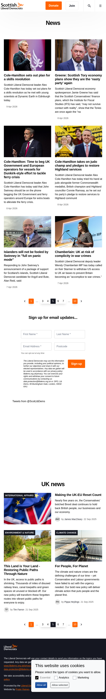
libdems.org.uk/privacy (33, 374)
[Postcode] (69, 346)
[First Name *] (36, 334)
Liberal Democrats (30, 685)
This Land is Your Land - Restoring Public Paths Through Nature (22, 570)
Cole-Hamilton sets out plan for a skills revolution (27, 77)
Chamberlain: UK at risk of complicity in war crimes (74, 254)
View (53, 508)
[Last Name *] (69, 334)
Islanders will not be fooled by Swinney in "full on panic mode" (26, 255)
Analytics (64, 677)
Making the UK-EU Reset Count (78, 495)
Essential (45, 677)
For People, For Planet (71, 566)
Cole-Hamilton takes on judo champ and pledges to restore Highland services (77, 165)
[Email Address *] (36, 346)
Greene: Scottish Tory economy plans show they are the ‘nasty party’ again (78, 79)
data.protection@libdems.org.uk (37, 381)
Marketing (83, 677)
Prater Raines (22, 689)
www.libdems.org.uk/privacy (18, 665)
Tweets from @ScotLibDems (28, 401)
